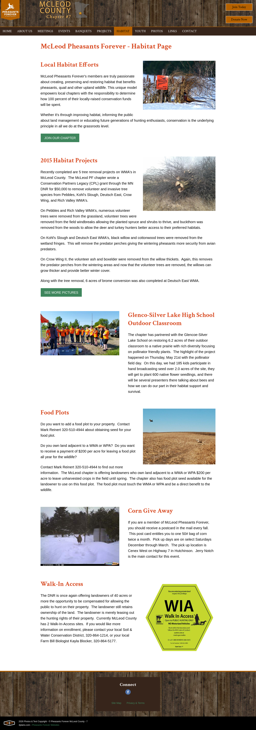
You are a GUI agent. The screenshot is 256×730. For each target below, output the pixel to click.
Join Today (239, 7)
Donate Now (239, 19)
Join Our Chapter (60, 138)
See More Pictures (61, 292)
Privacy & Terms (136, 703)
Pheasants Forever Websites (45, 725)
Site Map (116, 703)
